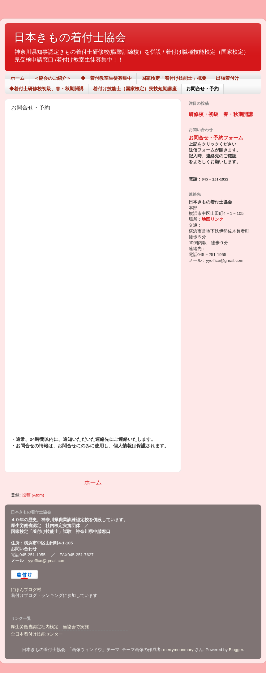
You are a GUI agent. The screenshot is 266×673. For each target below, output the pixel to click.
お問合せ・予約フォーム (216, 137)
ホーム (17, 78)
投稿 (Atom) (33, 495)
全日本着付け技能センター (37, 634)
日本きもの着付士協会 (70, 37)
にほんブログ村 (26, 589)
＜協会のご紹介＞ (52, 78)
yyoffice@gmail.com (47, 560)
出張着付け (227, 78)
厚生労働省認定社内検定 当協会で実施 (50, 626)
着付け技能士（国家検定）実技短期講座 (135, 88)
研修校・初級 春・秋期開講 (221, 114)
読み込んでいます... (91, 275)
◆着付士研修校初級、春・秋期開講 (46, 88)
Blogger (236, 649)
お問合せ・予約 (202, 88)
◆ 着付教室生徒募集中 (106, 78)
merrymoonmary (178, 649)
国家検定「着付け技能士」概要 (173, 78)
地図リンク (212, 219)
